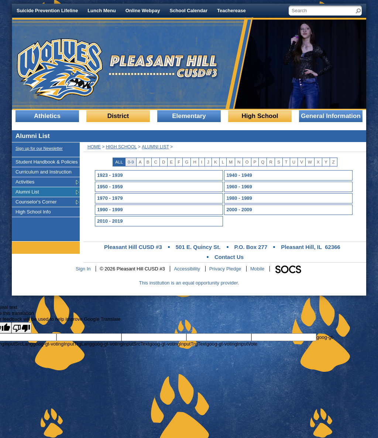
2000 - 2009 (239, 209)
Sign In (83, 269)
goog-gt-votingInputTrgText (177, 344)
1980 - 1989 (239, 198)
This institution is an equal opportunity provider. (189, 283)
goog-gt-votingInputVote (231, 344)
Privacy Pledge (225, 269)
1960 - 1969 (239, 186)
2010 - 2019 (110, 221)
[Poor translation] (21, 327)
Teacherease (231, 10)
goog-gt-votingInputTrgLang (62, 344)
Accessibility (187, 269)
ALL (119, 161)
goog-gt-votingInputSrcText (120, 344)
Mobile (257, 269)
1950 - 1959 (110, 186)
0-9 (131, 161)
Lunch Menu (101, 10)
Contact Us (229, 257)
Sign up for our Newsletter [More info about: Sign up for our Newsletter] (39, 148)
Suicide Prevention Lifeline (47, 10)
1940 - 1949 (239, 175)
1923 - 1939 (110, 175)
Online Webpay (143, 10)
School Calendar (188, 10)
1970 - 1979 (110, 198)
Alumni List (155, 146)
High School (121, 146)
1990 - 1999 (110, 209)
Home (94, 146)
